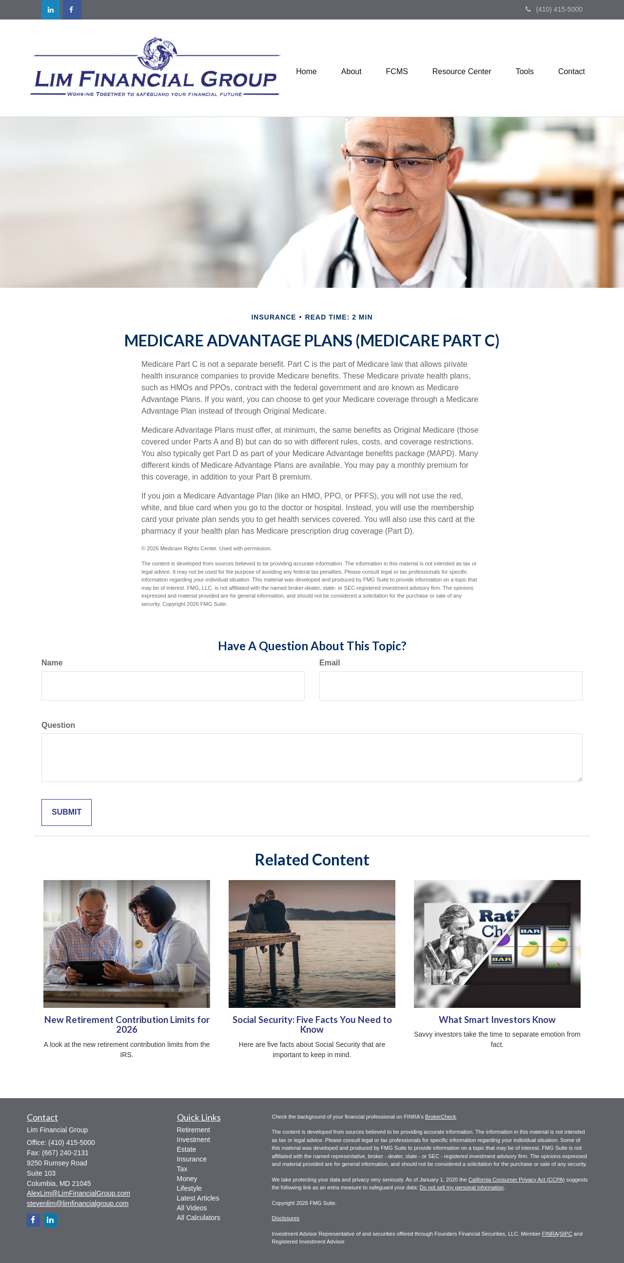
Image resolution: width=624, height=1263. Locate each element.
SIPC (566, 1234)
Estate (186, 1149)
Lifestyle (189, 1188)
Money (187, 1179)
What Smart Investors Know (497, 1019)
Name (52, 663)
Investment (193, 1139)
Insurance (192, 1159)
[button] (351, 67)
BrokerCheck (440, 1117)
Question (58, 725)
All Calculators (198, 1218)
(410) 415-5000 (554, 9)
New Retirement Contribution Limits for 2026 (127, 1024)
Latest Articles (198, 1198)
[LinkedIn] (50, 10)
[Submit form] (66, 812)
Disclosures (286, 1218)
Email (329, 663)
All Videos (192, 1208)
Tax (182, 1169)
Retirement (193, 1130)
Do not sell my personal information (462, 1187)
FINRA (550, 1234)
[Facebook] (72, 10)
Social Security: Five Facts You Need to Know (312, 1024)
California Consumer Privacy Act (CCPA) (516, 1180)
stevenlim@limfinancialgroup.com (78, 1203)
